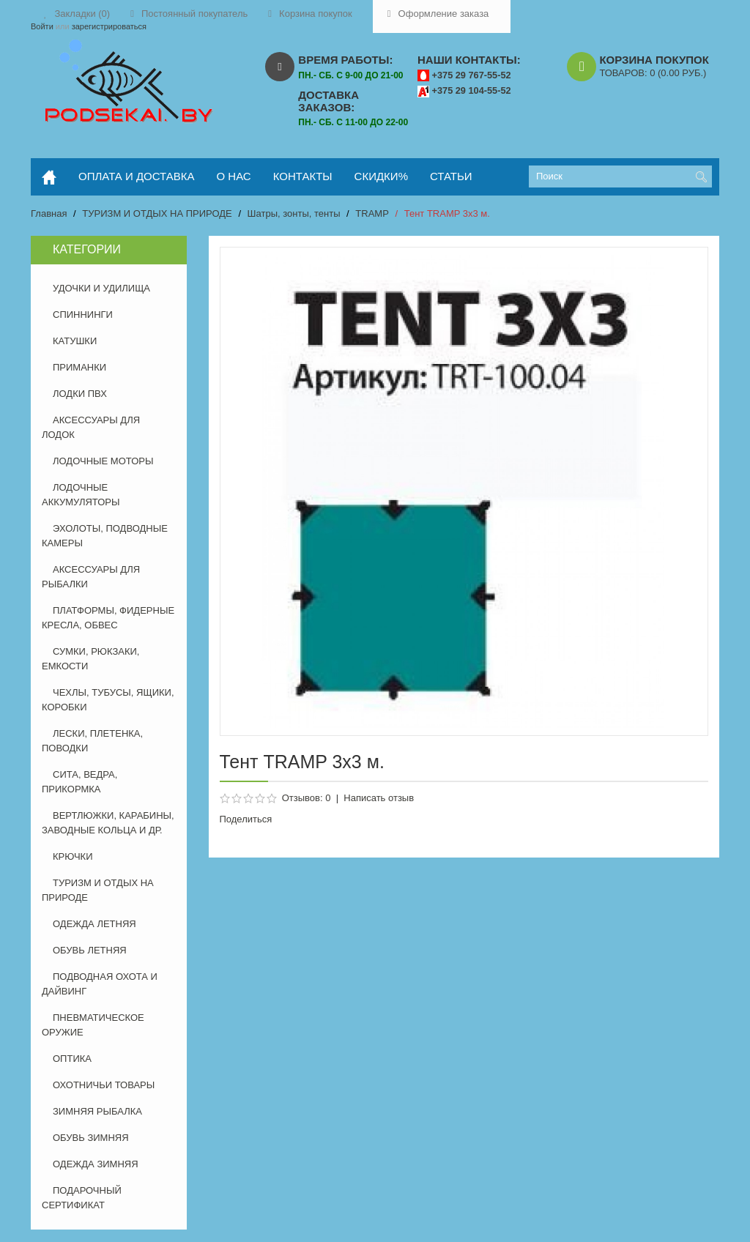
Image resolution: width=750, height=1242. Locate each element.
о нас (234, 176)
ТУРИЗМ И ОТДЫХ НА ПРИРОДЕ (156, 213)
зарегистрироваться (109, 26)
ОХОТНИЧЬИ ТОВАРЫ (104, 1084)
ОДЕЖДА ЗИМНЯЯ (95, 1164)
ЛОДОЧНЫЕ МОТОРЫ (103, 460)
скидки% (381, 176)
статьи (451, 176)
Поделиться (246, 819)
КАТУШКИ (75, 340)
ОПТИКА (72, 1058)
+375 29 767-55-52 (471, 75)
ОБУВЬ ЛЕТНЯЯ (90, 950)
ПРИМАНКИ (79, 367)
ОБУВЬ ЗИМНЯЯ (91, 1137)
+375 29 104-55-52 (471, 90)
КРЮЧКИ (73, 856)
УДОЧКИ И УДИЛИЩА (101, 288)
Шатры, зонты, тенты (294, 213)
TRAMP (372, 213)
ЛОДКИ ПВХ (80, 393)
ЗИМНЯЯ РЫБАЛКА (97, 1111)
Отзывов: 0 (306, 797)
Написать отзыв (379, 797)
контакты (303, 176)
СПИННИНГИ (83, 314)
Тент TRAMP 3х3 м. (447, 213)
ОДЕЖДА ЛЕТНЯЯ (94, 923)
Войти (42, 26)
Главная (49, 213)
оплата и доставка (136, 176)
